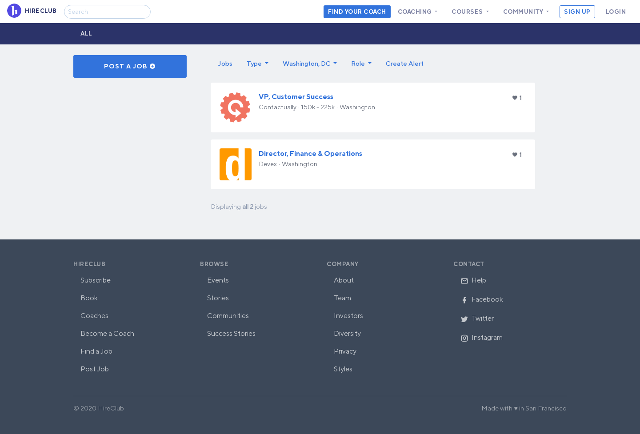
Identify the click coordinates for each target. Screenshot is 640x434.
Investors (348, 315)
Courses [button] (468, 11)
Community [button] (524, 11)
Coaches (94, 315)
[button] (258, 63)
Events (218, 280)
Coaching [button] (416, 11)
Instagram (481, 337)
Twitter (477, 318)
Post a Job (130, 66)
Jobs (225, 63)
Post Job (94, 369)
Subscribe (95, 280)
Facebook (481, 299)
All (86, 33)
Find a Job (96, 351)
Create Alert (405, 63)
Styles (343, 369)
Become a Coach (107, 333)
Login (616, 11)
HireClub (89, 264)
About (344, 280)
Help (473, 280)
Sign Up (577, 11)
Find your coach (357, 11)
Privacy (345, 351)
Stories (218, 298)
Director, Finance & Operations (310, 153)
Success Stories (231, 333)
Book (89, 298)
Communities (228, 315)
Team (342, 298)
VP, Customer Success (296, 96)
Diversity (347, 333)
